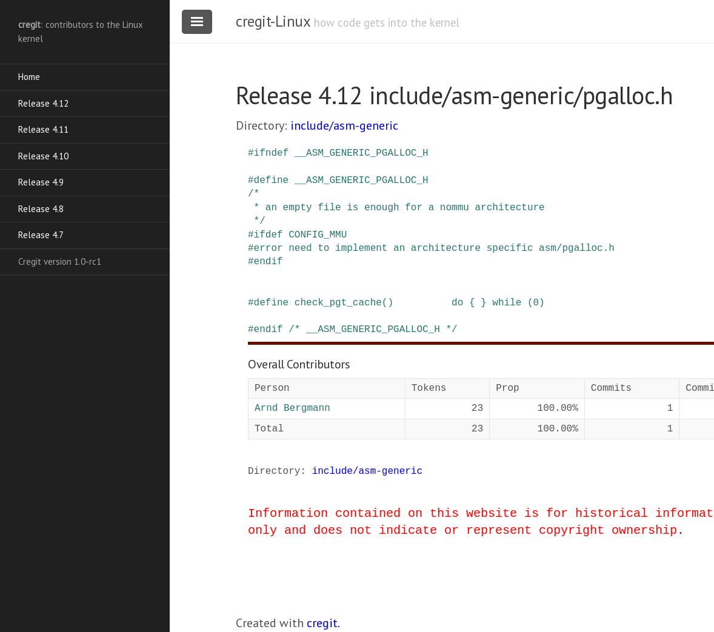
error (268, 248)
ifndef (271, 153)
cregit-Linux (273, 21)
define (271, 180)
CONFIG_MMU (318, 235)
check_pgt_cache (338, 303)
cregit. (323, 623)
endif (268, 261)
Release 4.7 (41, 235)
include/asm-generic (344, 125)
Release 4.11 (43, 129)
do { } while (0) (498, 303)
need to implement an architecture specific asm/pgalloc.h (452, 248)
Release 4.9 (41, 182)
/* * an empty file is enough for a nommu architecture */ (396, 207)
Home (29, 76)
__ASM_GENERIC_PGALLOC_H (362, 153)
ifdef (268, 235)
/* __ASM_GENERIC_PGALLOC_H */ (373, 329)
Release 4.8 (41, 209)
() (387, 303)
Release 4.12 (43, 103)
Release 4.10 (43, 156)
